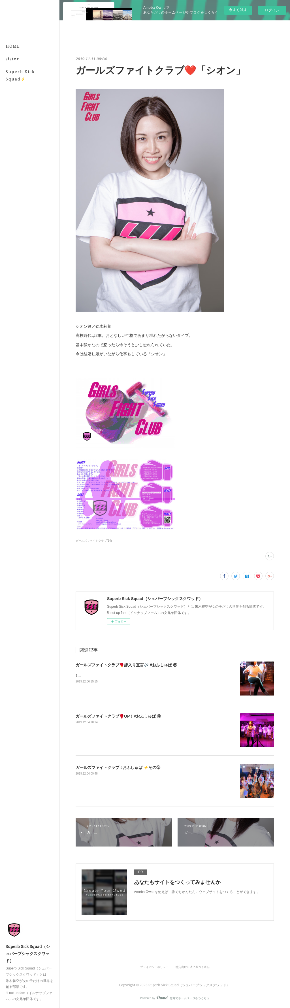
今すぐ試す (238, 10)
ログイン (272, 10)
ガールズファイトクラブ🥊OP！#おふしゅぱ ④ (118, 716)
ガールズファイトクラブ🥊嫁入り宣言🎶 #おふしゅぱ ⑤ (126, 665)
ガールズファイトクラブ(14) (94, 540)
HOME (13, 46)
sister (12, 58)
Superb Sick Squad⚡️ (20, 75)
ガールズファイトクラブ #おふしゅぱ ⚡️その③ (118, 767)
